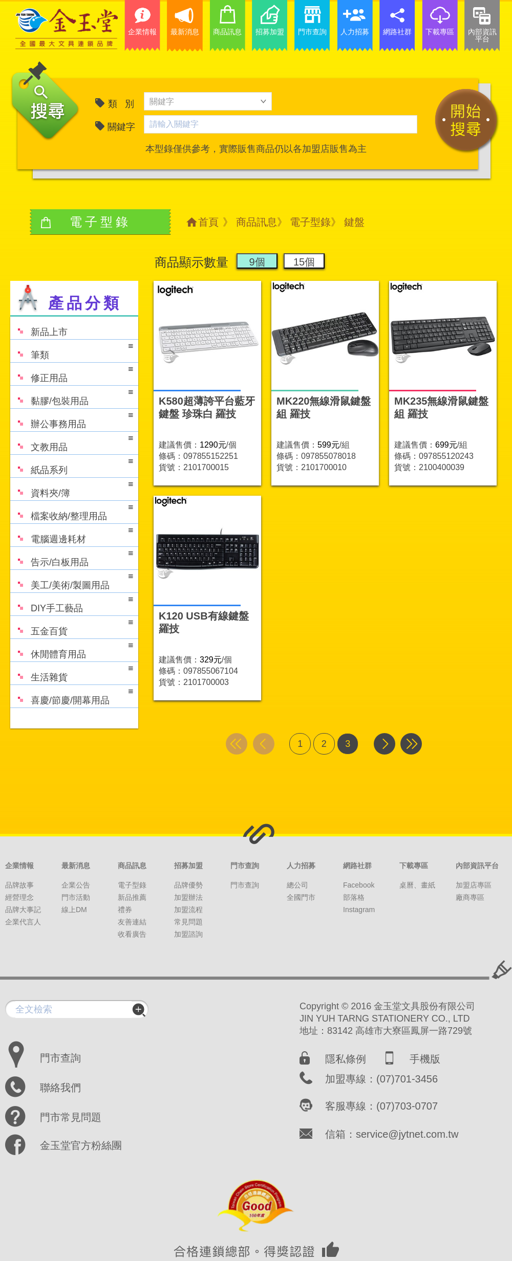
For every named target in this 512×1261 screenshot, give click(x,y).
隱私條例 (345, 1059)
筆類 (71, 350)
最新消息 (75, 865)
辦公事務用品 (71, 419)
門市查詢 (244, 865)
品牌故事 (19, 885)
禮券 (125, 909)
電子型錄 (310, 222)
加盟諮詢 (188, 934)
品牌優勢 (188, 885)
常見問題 (188, 922)
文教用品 (71, 442)
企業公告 (75, 885)
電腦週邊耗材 (71, 534)
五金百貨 (71, 626)
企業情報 (19, 865)
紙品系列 (71, 465)
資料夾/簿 (71, 488)
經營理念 (19, 897)
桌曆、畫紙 (417, 885)
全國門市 (301, 897)
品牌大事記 (23, 909)
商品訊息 (256, 222)
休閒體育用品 (71, 649)
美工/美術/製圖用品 (71, 580)
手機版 (425, 1059)
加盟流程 (188, 909)
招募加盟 (188, 865)
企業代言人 (23, 922)
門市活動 (75, 897)
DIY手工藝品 (71, 603)
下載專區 (413, 865)
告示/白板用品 (71, 557)
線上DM (74, 909)
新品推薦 (132, 897)
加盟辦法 (188, 897)
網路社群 (357, 865)
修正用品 (71, 373)
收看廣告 (132, 934)
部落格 (354, 897)
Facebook (358, 885)
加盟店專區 (474, 885)
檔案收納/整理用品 (71, 511)
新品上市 (39, 327)
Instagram (359, 909)
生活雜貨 (71, 672)
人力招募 (301, 865)
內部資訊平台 (477, 865)
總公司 (297, 885)
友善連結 (132, 922)
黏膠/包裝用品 (71, 396)
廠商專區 (470, 897)
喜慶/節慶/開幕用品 (71, 695)
